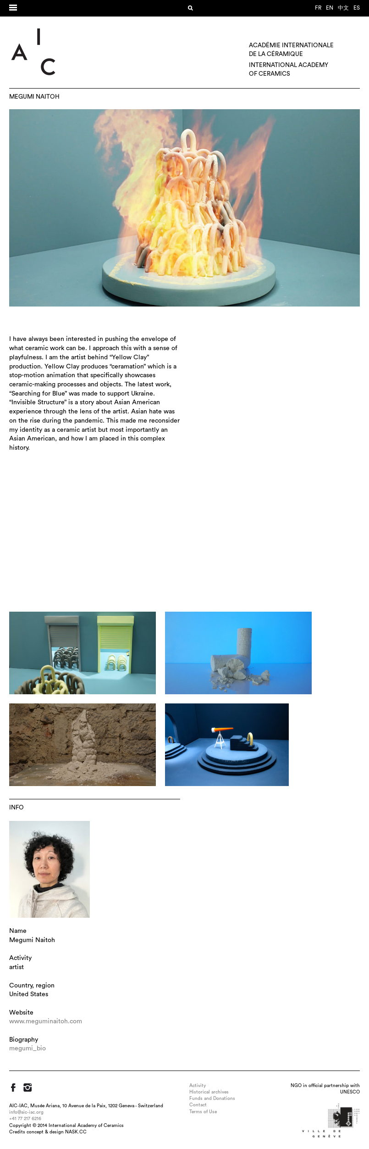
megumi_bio (27, 1048)
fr (318, 8)
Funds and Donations (212, 1098)
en (329, 8)
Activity (197, 1085)
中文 (343, 8)
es (356, 8)
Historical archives (209, 1092)
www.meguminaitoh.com (45, 1021)
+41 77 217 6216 (25, 1118)
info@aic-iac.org (26, 1112)
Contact (198, 1105)
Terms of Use (203, 1112)
